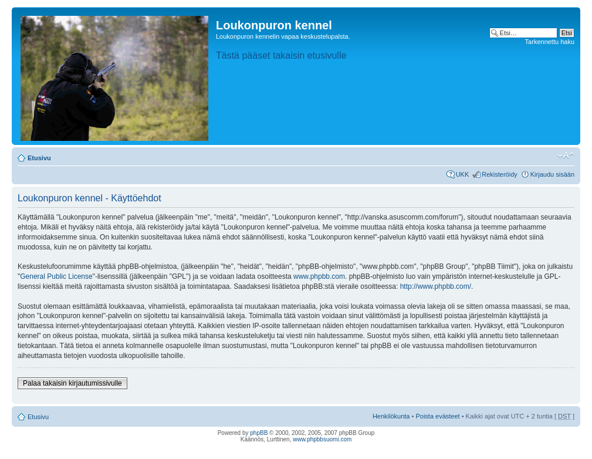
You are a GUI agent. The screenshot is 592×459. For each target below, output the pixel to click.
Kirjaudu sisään (552, 174)
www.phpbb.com (319, 276)
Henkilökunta (391, 416)
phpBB (259, 433)
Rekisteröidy (499, 174)
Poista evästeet (437, 416)
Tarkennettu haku (549, 41)
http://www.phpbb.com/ (435, 286)
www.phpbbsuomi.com (322, 439)
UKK (462, 174)
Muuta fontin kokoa (565, 155)
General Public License (56, 276)
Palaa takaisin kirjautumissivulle (72, 383)
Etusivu (39, 157)
